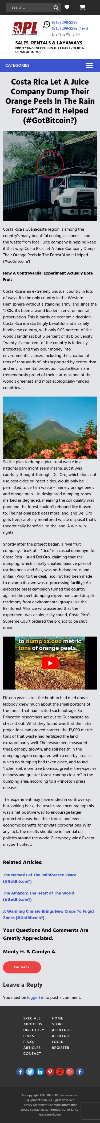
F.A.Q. (28, 1042)
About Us (32, 1024)
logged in (35, 997)
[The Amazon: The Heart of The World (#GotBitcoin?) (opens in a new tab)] (38, 896)
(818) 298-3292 (65, 22)
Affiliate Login (61, 1039)
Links (28, 1036)
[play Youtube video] (50, 663)
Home (57, 1018)
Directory (34, 1030)
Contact (32, 1054)
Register (61, 1048)
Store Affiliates (62, 1027)
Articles (32, 1048)
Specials (32, 1018)
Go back (22, 967)
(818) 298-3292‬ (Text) (70, 28)
